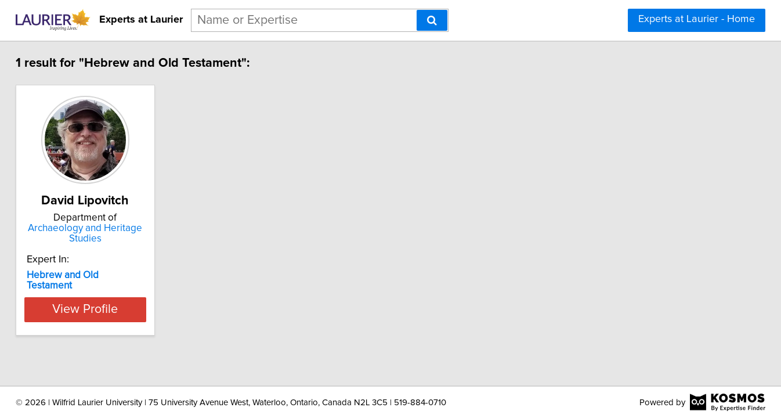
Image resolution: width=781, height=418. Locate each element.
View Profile (127, 299)
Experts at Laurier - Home (696, 19)
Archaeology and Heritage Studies (127, 233)
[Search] (432, 20)
